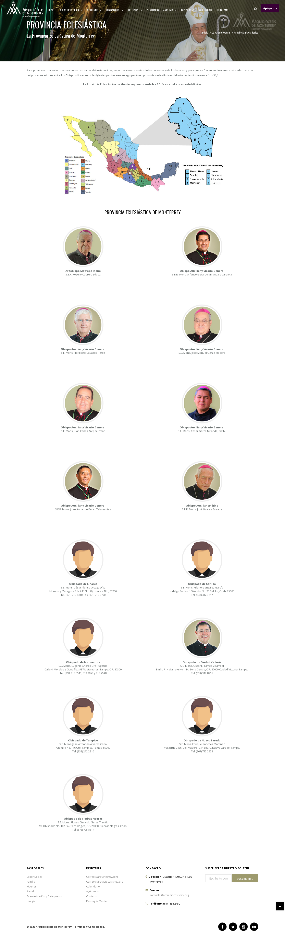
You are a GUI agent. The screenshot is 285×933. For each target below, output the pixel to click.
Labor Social (34, 877)
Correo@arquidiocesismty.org (104, 881)
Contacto (91, 896)
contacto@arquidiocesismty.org (169, 895)
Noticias (135, 10)
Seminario (153, 10)
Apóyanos (270, 8)
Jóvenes (32, 886)
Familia (31, 881)
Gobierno (94, 10)
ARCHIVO (170, 10)
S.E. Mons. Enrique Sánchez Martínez (202, 812)
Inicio (51, 10)
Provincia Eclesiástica (246, 32)
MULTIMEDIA (205, 10)
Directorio (115, 10)
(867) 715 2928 (204, 820)
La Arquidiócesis (221, 32)
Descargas (187, 10)
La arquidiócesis (71, 10)
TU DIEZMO (222, 10)
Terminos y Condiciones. (89, 927)
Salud (30, 891)
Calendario (93, 886)
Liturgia (31, 901)
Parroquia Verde (96, 901)
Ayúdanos (92, 891)
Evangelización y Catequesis (44, 896)
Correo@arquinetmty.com (102, 877)
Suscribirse (245, 879)
